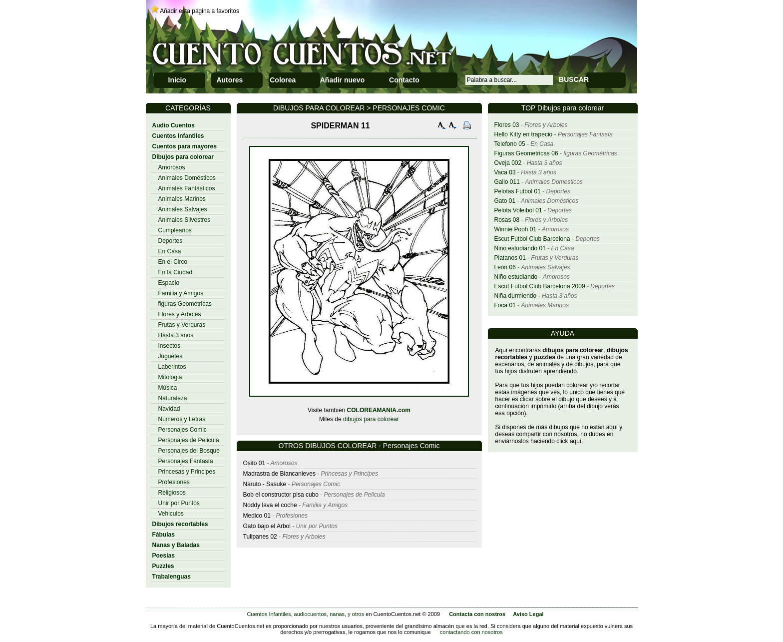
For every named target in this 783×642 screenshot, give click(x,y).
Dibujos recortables (180, 524)
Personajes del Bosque (189, 450)
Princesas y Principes (187, 471)
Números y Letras (182, 419)
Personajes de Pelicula (188, 440)
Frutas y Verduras (182, 324)
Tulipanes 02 (260, 536)
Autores (229, 80)
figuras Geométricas (185, 303)
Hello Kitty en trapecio (523, 134)
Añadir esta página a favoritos (199, 10)
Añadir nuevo (342, 80)
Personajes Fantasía (185, 461)
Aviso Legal (528, 614)
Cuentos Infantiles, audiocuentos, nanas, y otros (305, 614)
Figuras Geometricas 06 (526, 153)
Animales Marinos (182, 198)
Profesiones (174, 482)
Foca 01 (505, 305)
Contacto (404, 80)
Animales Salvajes (182, 209)
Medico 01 (257, 515)
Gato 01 (505, 200)
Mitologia (170, 377)
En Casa (169, 251)
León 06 (505, 267)
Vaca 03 (505, 172)
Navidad (169, 408)
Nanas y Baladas (176, 545)
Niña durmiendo (515, 295)
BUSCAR (574, 79)
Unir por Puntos (179, 503)
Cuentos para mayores (184, 146)
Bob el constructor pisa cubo (281, 494)
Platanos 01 (510, 257)
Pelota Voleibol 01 (518, 210)
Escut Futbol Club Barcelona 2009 (539, 286)
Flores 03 (506, 124)
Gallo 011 (507, 181)
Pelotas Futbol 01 (517, 191)
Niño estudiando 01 (520, 248)
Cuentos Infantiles (178, 135)
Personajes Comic (182, 429)
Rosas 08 (507, 219)
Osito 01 (254, 463)
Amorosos (171, 167)
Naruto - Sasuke (265, 484)
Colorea (283, 80)
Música (167, 387)
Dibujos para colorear (183, 156)
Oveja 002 (508, 162)
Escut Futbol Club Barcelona (532, 238)
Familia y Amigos (181, 293)
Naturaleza (172, 398)
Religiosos (172, 492)
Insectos (169, 345)
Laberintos (172, 366)
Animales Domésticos (187, 177)
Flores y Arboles (179, 314)
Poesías (163, 555)
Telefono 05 (509, 143)
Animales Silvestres (184, 219)
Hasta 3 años (176, 335)
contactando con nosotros (471, 632)
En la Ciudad (175, 272)
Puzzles (163, 566)
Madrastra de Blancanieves (280, 473)
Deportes (170, 240)
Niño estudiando (516, 276)
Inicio (177, 80)
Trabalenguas (171, 576)
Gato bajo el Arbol (267, 526)
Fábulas (163, 534)
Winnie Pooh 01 (515, 229)
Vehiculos (171, 513)
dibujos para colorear (371, 419)
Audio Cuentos (173, 125)
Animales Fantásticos (186, 188)
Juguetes (170, 356)
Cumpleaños (175, 230)
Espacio (169, 282)
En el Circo (173, 261)
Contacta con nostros (477, 614)
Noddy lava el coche (270, 505)
